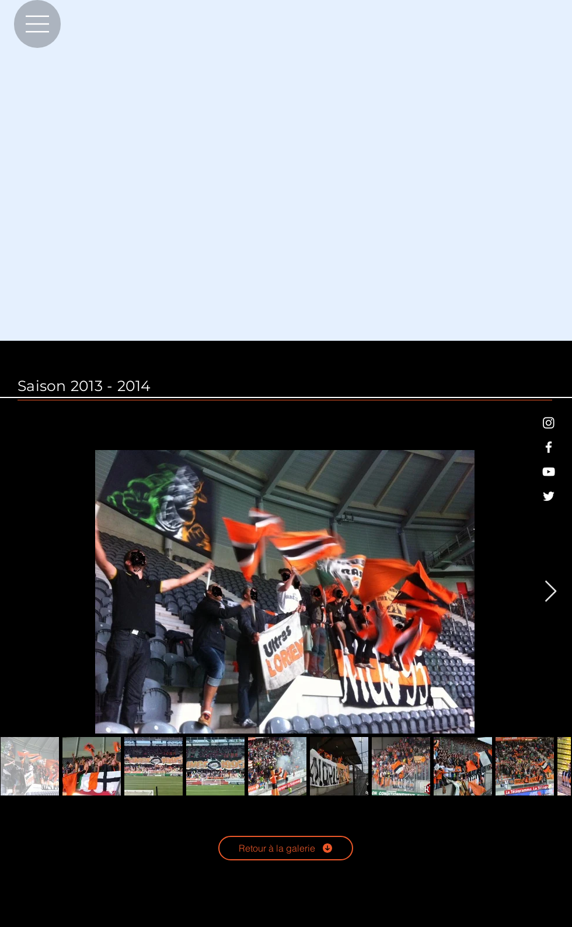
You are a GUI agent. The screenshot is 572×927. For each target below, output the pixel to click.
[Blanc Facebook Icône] (548, 447)
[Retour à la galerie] (285, 848)
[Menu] (37, 24)
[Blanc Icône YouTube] (548, 471)
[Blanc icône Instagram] (548, 422)
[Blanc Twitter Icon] (548, 496)
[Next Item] (550, 591)
